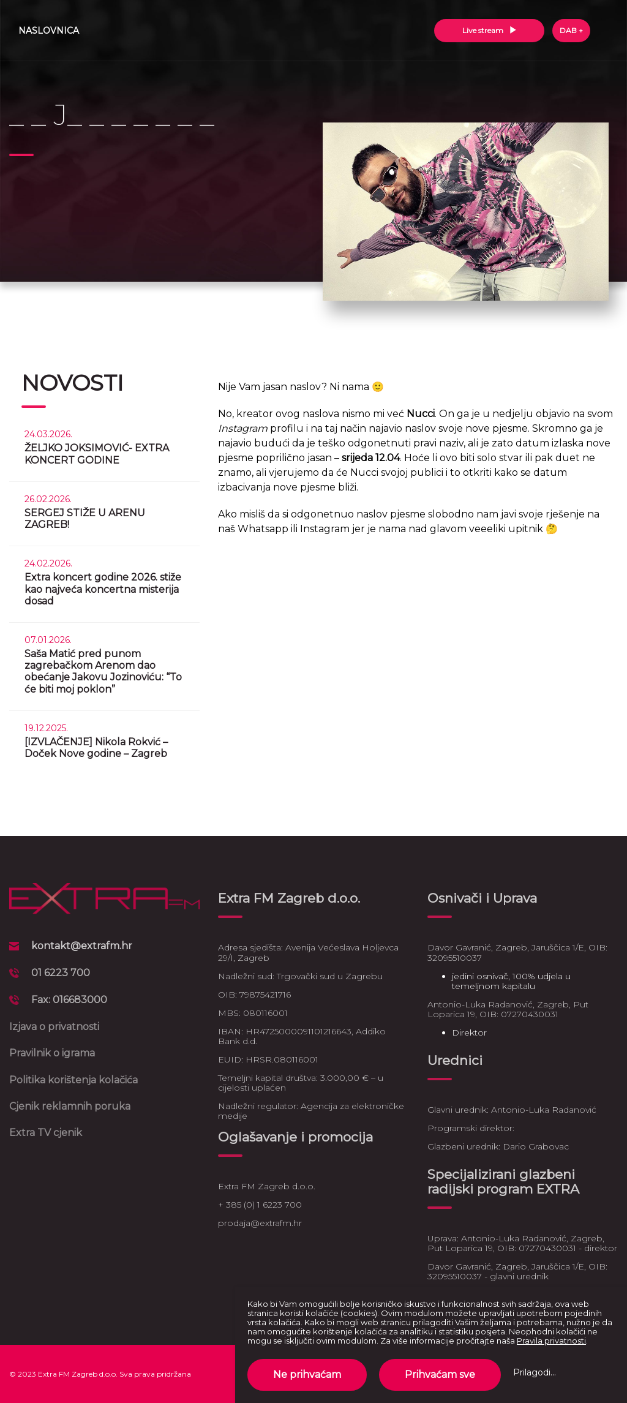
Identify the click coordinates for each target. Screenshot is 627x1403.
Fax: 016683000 (69, 1000)
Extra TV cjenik (45, 1132)
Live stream (489, 30)
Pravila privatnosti (551, 1340)
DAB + (571, 30)
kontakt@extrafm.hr (81, 946)
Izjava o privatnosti (54, 1027)
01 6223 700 (60, 973)
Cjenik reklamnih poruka (69, 1106)
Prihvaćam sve (440, 1374)
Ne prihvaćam (307, 1374)
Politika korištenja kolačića (73, 1080)
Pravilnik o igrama (52, 1053)
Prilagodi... (534, 1372)
